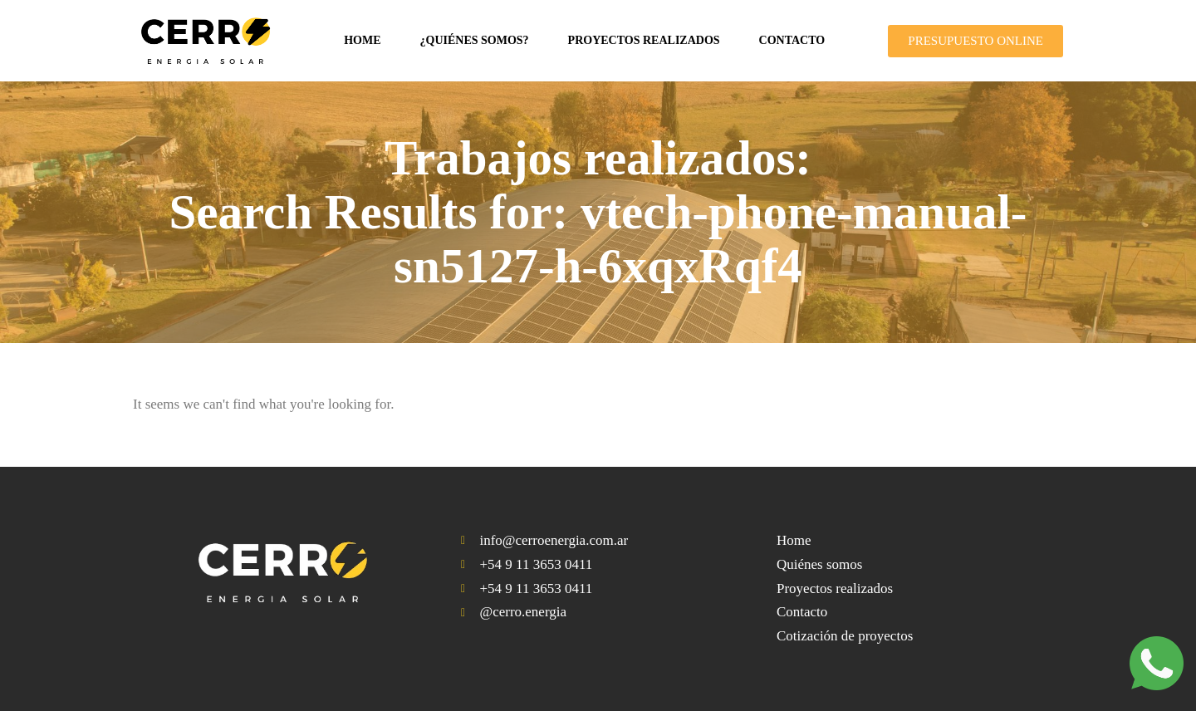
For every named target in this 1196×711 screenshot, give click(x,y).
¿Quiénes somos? (474, 40)
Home (362, 40)
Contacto (792, 40)
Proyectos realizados (644, 40)
